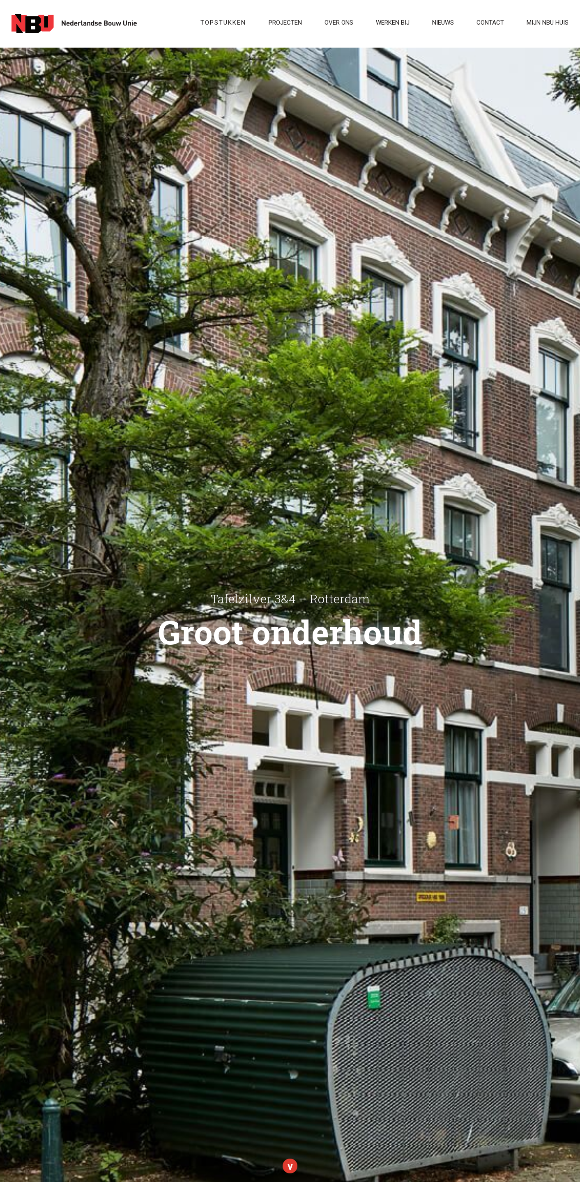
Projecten (285, 22)
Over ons (339, 22)
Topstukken (223, 22)
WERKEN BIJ (393, 22)
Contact (490, 22)
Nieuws (443, 22)
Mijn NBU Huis (547, 22)
